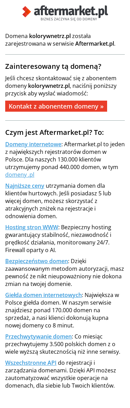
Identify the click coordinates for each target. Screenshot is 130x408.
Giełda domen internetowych (43, 295)
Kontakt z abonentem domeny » (56, 106)
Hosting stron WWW (31, 227)
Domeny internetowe (33, 144)
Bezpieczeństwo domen (36, 261)
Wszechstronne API (31, 363)
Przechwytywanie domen (38, 336)
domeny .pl (19, 174)
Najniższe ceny (24, 185)
